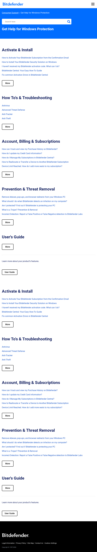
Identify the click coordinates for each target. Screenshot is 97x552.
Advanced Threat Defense (13, 110)
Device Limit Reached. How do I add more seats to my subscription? (32, 166)
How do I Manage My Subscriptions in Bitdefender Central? (28, 157)
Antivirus (6, 105)
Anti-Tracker (7, 114)
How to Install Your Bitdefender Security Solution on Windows (29, 62)
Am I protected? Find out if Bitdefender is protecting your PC (28, 205)
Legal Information (8, 543)
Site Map (30, 543)
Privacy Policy (21, 543)
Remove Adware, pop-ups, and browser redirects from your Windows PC (33, 197)
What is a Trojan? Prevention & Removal (20, 210)
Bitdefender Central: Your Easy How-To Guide (22, 70)
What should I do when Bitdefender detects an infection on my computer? (34, 201)
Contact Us (39, 543)
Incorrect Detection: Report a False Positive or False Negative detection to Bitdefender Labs (42, 214)
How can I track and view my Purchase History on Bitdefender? (30, 149)
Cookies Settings (51, 543)
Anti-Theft (6, 118)
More (7, 83)
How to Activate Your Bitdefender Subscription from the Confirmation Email (35, 58)
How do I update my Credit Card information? (22, 153)
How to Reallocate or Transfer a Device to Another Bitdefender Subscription (35, 162)
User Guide (10, 272)
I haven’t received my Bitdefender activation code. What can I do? (30, 66)
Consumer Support (10, 13)
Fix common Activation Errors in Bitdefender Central (25, 75)
